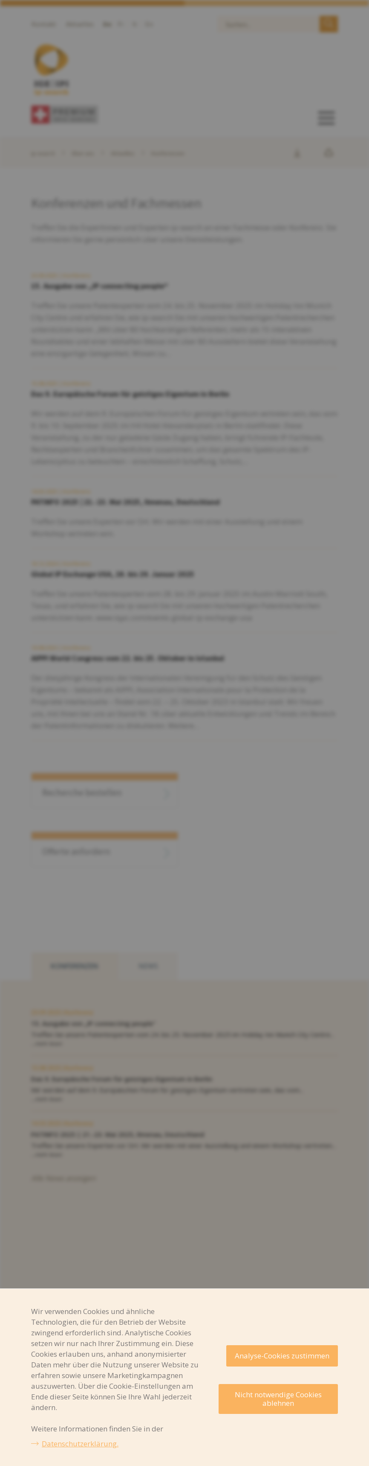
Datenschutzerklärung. (80, 1443)
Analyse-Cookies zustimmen (282, 1356)
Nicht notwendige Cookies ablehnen (278, 1399)
